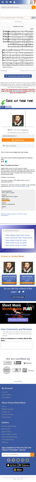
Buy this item (17, 91)
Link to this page (18, 297)
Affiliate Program (8, 409)
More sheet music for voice (16, 240)
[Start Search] (33, 7)
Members (25, 130)
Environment (6, 417)
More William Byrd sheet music (18, 235)
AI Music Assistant (16, 186)
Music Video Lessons (9, 434)
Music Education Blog (9, 437)
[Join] (32, 455)
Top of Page (18, 381)
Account (4, 392)
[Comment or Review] (16, 345)
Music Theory (6, 431)
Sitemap (5, 442)
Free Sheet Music (8, 439)
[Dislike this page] (23, 292)
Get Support (6, 397)
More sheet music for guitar (16, 243)
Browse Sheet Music (9, 426)
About (4, 406)
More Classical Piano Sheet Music (19, 238)
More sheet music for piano (16, 245)
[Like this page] (19, 292)
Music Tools (6, 429)
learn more (25, 186)
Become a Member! (18, 320)
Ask (33, 17)
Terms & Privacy (7, 414)
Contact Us (6, 412)
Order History (6, 395)
